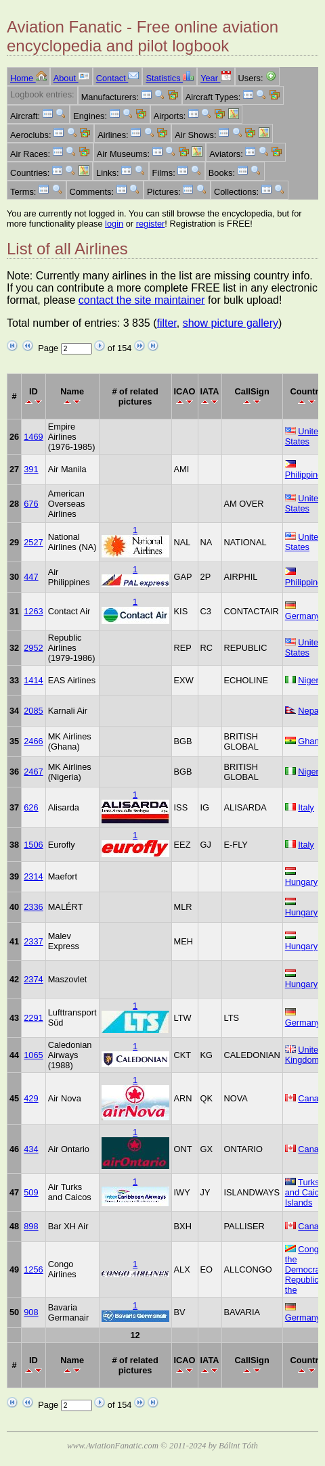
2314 (33, 876)
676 (31, 504)
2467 (33, 771)
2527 (33, 542)
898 (31, 1226)
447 (31, 577)
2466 (33, 741)
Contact (117, 78)
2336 (33, 907)
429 (31, 1098)
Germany (303, 616)
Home (28, 78)
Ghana (311, 741)
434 (31, 1149)
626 (31, 807)
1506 (33, 845)
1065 (33, 1055)
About (71, 78)
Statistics (170, 78)
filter (166, 323)
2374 (33, 979)
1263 (33, 611)
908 (31, 1312)
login (114, 224)
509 (31, 1192)
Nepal (309, 711)
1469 (33, 437)
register (150, 224)
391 (31, 469)
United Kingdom (304, 1055)
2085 (33, 711)
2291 (33, 1018)
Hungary (301, 882)
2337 (33, 941)
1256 (33, 1269)
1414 (33, 680)
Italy (305, 807)
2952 (33, 648)
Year (215, 78)
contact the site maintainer (142, 300)
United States (304, 436)
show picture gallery (230, 323)
